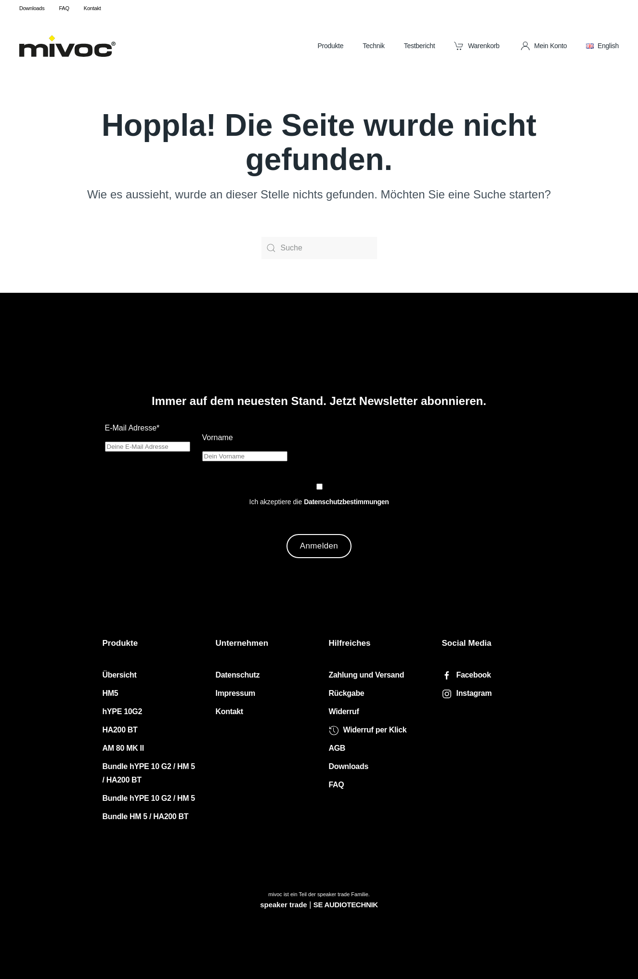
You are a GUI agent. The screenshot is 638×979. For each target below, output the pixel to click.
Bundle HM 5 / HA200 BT (146, 816)
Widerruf (344, 711)
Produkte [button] (330, 46)
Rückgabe (347, 693)
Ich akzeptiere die (319, 502)
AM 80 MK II (123, 748)
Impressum (236, 693)
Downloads (31, 8)
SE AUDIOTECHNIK (345, 905)
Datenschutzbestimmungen (346, 502)
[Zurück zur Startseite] (67, 45)
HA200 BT (120, 730)
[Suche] (319, 248)
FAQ (64, 8)
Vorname (217, 437)
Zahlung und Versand (366, 675)
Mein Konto (544, 46)
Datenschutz (238, 675)
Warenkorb (476, 46)
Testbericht (419, 46)
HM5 (110, 693)
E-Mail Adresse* (132, 428)
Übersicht (120, 675)
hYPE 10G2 (123, 711)
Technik (374, 46)
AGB (337, 748)
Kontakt (92, 8)
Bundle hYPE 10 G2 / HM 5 (149, 798)
